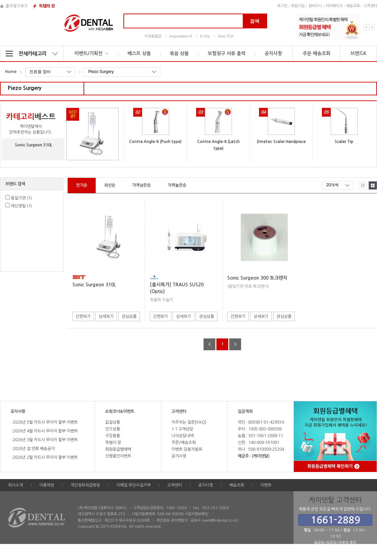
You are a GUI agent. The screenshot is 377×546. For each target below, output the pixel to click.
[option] (328, 27)
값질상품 (112, 422)
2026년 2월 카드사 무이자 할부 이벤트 (44, 457)
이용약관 (46, 485)
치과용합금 (152, 36)
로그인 (282, 6)
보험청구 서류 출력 (226, 53)
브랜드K (358, 53)
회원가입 (298, 6)
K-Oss (205, 36)
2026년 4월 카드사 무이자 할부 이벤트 (44, 431)
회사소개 (15, 485)
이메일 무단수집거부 (133, 485)
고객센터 (370, 6)
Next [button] (372, 27)
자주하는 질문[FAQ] (188, 422)
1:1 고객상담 (182, 429)
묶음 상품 (179, 53)
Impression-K (180, 36)
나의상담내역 (182, 436)
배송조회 (353, 6)
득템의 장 (47, 6)
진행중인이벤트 (118, 456)
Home (11, 72)
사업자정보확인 (196, 514)
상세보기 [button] (106, 316)
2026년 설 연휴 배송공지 (33, 449)
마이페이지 (334, 6)
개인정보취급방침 (85, 485)
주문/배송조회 (183, 443)
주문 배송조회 (316, 53)
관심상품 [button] (129, 316)
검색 (254, 21)
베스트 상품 (139, 53)
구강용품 (112, 436)
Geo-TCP (225, 36)
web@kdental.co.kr (220, 520)
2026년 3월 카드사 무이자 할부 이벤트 (44, 440)
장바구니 (315, 6)
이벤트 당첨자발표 (186, 449)
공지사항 (273, 53)
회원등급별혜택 (118, 449)
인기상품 (112, 429)
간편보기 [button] (83, 316)
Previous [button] (366, 27)
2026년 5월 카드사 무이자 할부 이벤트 (44, 422)
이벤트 (266, 485)
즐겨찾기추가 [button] (16, 6)
